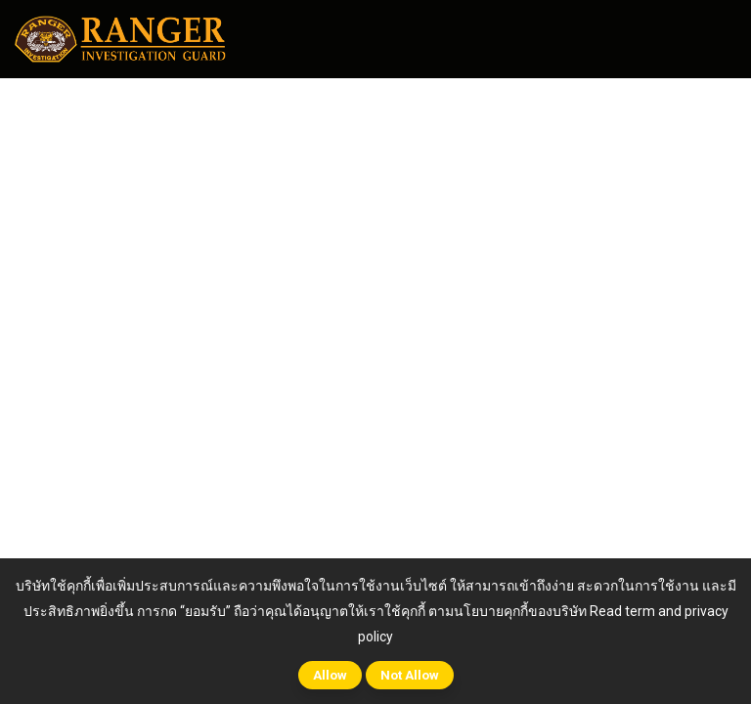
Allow (330, 675)
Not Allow (409, 675)
